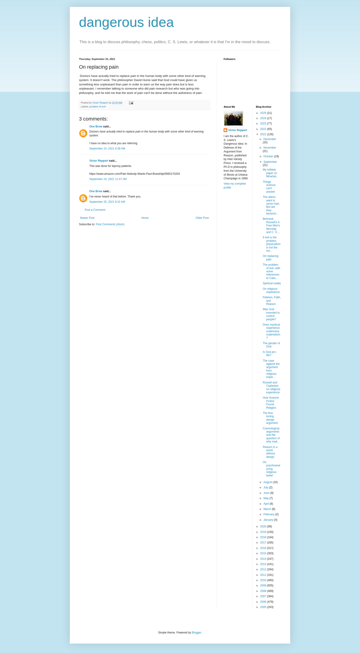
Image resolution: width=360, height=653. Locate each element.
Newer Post (87, 218)
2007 (263, 596)
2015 (263, 553)
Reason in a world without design (270, 452)
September (270, 161)
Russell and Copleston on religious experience (271, 387)
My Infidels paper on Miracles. (270, 173)
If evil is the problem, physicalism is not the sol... (271, 244)
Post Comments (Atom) (110, 224)
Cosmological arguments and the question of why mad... (271, 435)
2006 (263, 601)
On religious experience (271, 290)
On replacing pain (270, 257)
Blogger (196, 632)
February (269, 514)
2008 (263, 591)
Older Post (202, 218)
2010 (263, 580)
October (268, 156)
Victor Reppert (98, 160)
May (266, 498)
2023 (263, 123)
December (269, 139)
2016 (263, 548)
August (268, 482)
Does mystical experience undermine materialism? (271, 331)
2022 (263, 129)
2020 (263, 526)
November (269, 147)
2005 (263, 607)
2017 (263, 542)
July (266, 487)
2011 (263, 575)
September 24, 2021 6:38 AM (107, 148)
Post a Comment (95, 209)
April (266, 503)
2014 (263, 558)
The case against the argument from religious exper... (271, 369)
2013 (263, 564)
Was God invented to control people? (271, 314)
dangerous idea (126, 22)
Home (145, 218)
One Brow (95, 126)
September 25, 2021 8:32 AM (107, 201)
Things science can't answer (269, 186)
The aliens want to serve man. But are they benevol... (271, 205)
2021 (263, 134)
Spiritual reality (272, 283)
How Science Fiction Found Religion (271, 402)
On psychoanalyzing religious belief (271, 469)
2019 (263, 532)
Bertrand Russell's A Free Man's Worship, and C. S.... (271, 225)
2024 (263, 118)
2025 (263, 113)
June (266, 493)
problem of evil (98, 106)
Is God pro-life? (269, 353)
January (268, 519)
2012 (263, 569)
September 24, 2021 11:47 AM (108, 179)
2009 (263, 585)
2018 (263, 537)
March (267, 509)
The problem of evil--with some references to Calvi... (271, 271)
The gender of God (271, 345)
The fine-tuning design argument (270, 418)
